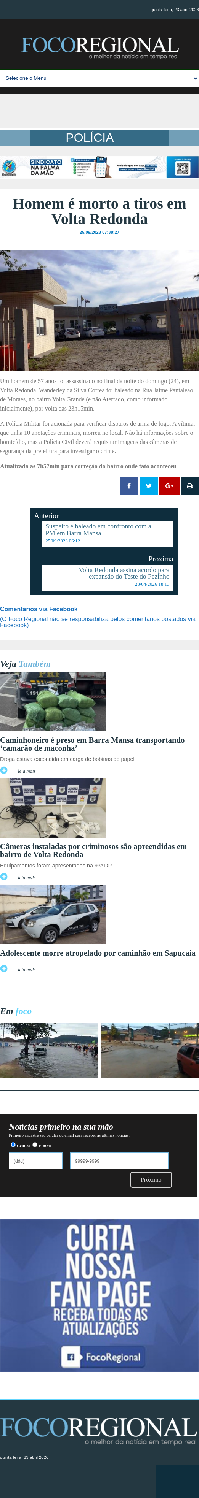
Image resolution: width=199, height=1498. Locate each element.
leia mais (27, 771)
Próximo (151, 1179)
